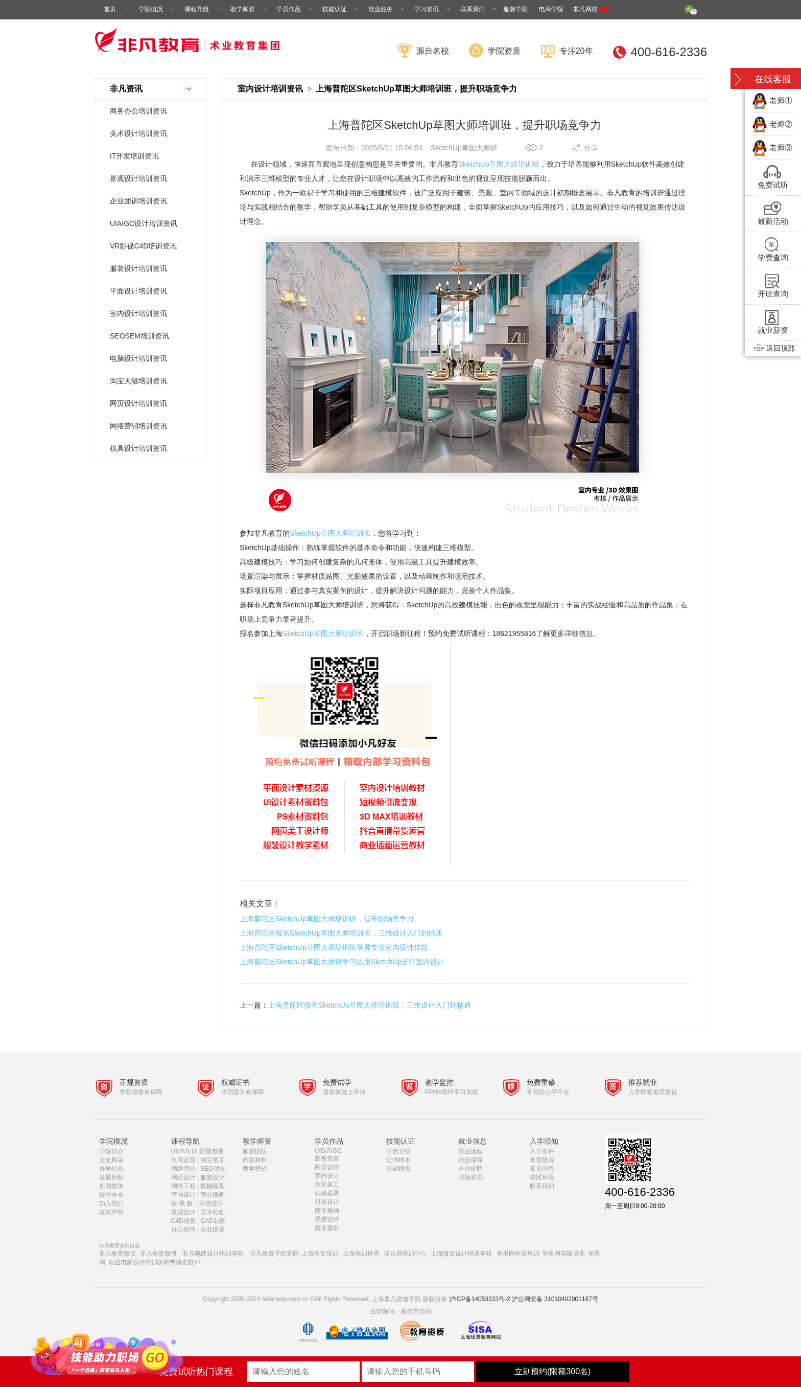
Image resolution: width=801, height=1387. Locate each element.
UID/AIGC (328, 1150)
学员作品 (295, 9)
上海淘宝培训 (319, 1253)
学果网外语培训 (518, 1253)
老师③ (780, 147)
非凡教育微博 (158, 1253)
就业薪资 (773, 330)
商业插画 (212, 1194)
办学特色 (111, 1168)
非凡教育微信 (117, 1253)
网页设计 (183, 1177)
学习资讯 (433, 9)
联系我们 (479, 9)
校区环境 (542, 1177)
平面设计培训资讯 (138, 291)
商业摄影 (327, 1228)
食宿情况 (542, 1160)
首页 (117, 9)
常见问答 (542, 1168)
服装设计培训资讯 (138, 268)
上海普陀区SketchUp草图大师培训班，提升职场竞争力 (327, 919)
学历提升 (211, 1203)
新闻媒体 (111, 1186)
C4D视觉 (183, 1220)
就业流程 (470, 1151)
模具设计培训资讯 (138, 448)
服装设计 (212, 1177)
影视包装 (211, 1151)
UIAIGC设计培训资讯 (143, 223)
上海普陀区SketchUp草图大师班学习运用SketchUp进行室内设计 (342, 962)
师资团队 (255, 1151)
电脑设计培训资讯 (138, 358)
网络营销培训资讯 (138, 426)
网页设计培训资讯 (138, 403)
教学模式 (255, 1168)
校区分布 (111, 1194)
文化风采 (111, 1160)
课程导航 (203, 9)
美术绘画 (212, 1212)
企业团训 (212, 1229)
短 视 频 (183, 1203)
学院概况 (157, 9)
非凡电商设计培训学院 (213, 1253)
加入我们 (111, 1203)
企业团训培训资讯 (138, 201)
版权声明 (111, 1212)
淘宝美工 (212, 1160)
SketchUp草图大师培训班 (498, 164)
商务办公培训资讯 (138, 111)
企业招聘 (470, 1168)
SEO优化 (212, 1168)
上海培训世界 (361, 1253)
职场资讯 (470, 1177)
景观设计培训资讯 (138, 178)
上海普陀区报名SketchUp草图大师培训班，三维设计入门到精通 (341, 933)
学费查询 (773, 257)
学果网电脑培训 (563, 1253)
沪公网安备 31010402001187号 (555, 1299)
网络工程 (183, 1186)
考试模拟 (398, 1168)
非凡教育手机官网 (274, 1253)
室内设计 (183, 1194)
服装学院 (515, 9)
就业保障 (470, 1160)
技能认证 (341, 9)
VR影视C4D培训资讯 (143, 246)
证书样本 (398, 1160)
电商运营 (183, 1160)
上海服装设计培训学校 (461, 1253)
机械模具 (212, 1186)
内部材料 (255, 1160)
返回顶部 (773, 348)
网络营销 (183, 1168)
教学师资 (249, 9)
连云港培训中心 (405, 1253)
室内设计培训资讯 (138, 313)
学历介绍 (398, 1151)
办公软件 (183, 1229)
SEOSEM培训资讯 (139, 336)
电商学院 (551, 9)
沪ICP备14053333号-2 (479, 1299)
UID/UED (183, 1151)
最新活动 (773, 221)
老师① (780, 100)
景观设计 (183, 1212)
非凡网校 (591, 9)
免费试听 (773, 184)
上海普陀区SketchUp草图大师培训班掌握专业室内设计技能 (334, 947)
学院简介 (111, 1151)
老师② (780, 124)
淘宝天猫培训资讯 (138, 381)
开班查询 (773, 293)
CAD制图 (213, 1220)
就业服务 (387, 9)
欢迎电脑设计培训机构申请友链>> (154, 1262)
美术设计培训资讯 (138, 133)
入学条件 (542, 1151)
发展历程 (111, 1177)
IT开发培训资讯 (134, 156)
